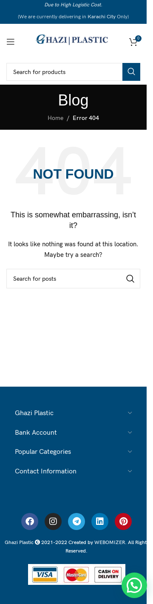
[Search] (73, 72)
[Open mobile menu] (10, 41)
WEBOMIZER (109, 542)
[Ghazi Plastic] (73, 41)
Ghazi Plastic (20, 542)
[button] (134, 585)
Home (55, 118)
